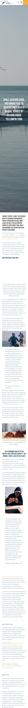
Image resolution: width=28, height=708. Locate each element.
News (7, 213)
